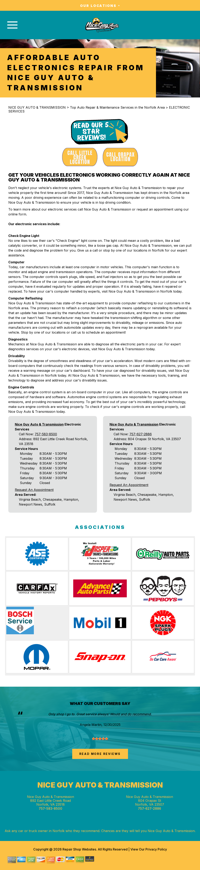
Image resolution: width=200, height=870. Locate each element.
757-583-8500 (46, 434)
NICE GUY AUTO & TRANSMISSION (37, 107)
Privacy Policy (156, 849)
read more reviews (100, 753)
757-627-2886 (140, 434)
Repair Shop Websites (79, 849)
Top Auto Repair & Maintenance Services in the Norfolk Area (117, 107)
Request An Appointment (34, 490)
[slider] (100, 738)
